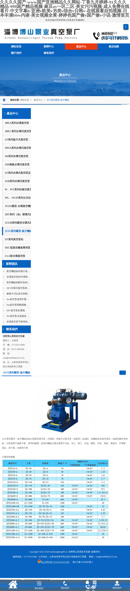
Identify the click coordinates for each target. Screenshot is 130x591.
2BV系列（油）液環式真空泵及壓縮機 (18, 214)
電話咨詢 (65, 588)
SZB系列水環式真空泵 (17, 181)
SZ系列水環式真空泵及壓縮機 (18, 173)
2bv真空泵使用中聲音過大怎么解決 (24, 299)
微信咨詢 (91, 588)
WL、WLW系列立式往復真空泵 (18, 197)
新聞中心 (49, 46)
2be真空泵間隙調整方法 (18, 304)
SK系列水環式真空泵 (17, 156)
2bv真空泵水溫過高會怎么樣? (21, 316)
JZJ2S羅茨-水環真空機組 (18, 206)
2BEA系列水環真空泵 (17, 123)
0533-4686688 (18, 349)
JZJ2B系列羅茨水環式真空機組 (18, 222)
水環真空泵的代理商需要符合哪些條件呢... (28, 276)
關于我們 (16, 53)
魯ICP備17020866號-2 (83, 562)
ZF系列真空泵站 (14, 239)
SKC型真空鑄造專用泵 (17, 247)
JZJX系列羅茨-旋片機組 (58, 100)
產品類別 (39, 588)
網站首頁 (16, 46)
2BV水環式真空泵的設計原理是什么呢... (27, 288)
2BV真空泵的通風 (15, 310)
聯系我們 (49, 53)
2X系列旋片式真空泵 (16, 139)
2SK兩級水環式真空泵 (17, 164)
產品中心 (81, 46)
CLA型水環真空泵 (15, 256)
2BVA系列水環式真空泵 (18, 148)
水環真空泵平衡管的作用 (19, 321)
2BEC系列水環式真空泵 (18, 131)
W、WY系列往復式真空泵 (18, 189)
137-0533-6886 (18, 345)
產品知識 (114, 46)
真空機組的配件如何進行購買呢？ (24, 282)
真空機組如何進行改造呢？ (20, 271)
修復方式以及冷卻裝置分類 (20, 293)
